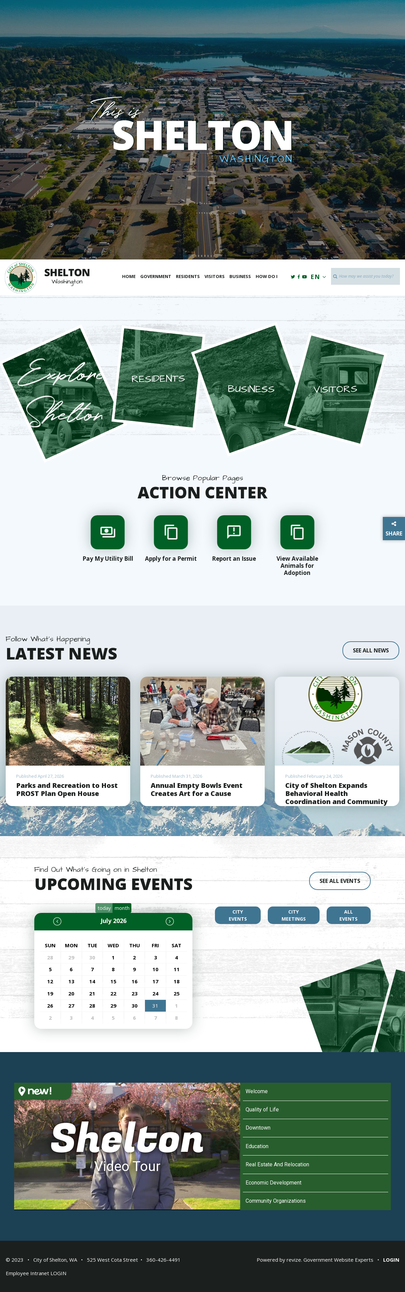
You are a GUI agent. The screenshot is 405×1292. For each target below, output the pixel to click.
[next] (165, 921)
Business (240, 276)
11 (177, 969)
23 (135, 993)
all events (348, 915)
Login (391, 1259)
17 (155, 981)
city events (238, 915)
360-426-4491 (163, 1259)
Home (129, 276)
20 (71, 993)
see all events (340, 881)
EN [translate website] (316, 277)
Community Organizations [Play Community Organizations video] (276, 1201)
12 (50, 981)
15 (113, 981)
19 (50, 993)
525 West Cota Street (112, 1259)
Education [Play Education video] (257, 1146)
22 (113, 993)
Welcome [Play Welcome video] (257, 1091)
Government (155, 276)
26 (50, 1005)
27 (71, 1005)
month (122, 907)
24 (155, 993)
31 (155, 1005)
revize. (294, 1259)
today (104, 907)
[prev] (62, 921)
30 (92, 957)
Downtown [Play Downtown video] (258, 1128)
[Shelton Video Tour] (127, 1146)
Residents (188, 276)
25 (177, 993)
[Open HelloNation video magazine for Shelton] (67, 1100)
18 (177, 981)
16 (135, 981)
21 (92, 993)
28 (50, 957)
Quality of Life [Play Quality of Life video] (262, 1109)
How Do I (267, 276)
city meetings (294, 915)
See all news (371, 650)
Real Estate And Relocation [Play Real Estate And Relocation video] (277, 1164)
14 (92, 981)
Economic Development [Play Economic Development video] (273, 1182)
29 (71, 957)
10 (155, 969)
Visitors (215, 276)
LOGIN (58, 1273)
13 (71, 981)
